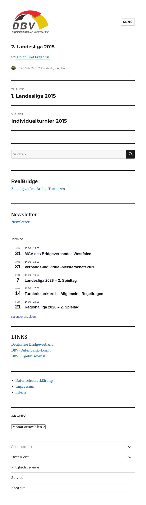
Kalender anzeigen (23, 316)
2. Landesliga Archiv (51, 68)
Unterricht (20, 457)
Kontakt (18, 488)
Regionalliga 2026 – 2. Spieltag (52, 307)
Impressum (24, 386)
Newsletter (20, 222)
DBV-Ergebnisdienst (28, 356)
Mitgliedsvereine (25, 467)
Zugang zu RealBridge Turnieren (38, 189)
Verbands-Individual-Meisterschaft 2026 (60, 267)
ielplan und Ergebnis (32, 57)
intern (20, 392)
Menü (127, 22)
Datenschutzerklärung (34, 380)
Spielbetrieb (21, 447)
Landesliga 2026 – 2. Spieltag (51, 280)
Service (17, 478)
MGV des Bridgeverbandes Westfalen (58, 254)
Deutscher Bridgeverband (32, 344)
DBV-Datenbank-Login (31, 350)
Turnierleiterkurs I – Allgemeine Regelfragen (64, 294)
